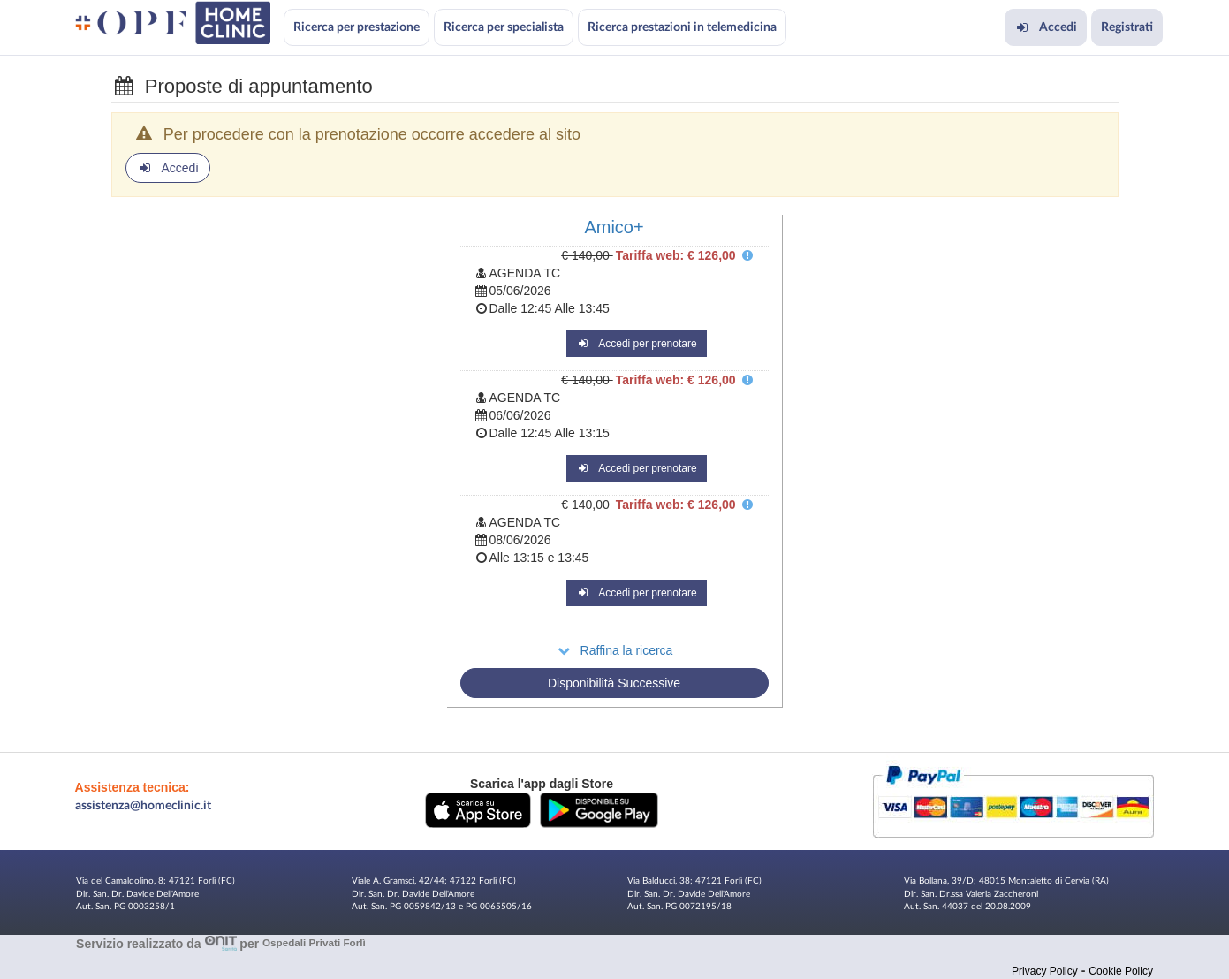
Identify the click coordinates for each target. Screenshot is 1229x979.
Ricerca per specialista (504, 27)
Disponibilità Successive (614, 683)
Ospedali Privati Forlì (314, 943)
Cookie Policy (1121, 971)
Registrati (1127, 27)
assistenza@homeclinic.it (143, 806)
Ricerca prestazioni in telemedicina (682, 27)
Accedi (1045, 27)
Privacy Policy (1045, 971)
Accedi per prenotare (636, 344)
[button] (478, 809)
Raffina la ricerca (614, 650)
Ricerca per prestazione (356, 27)
